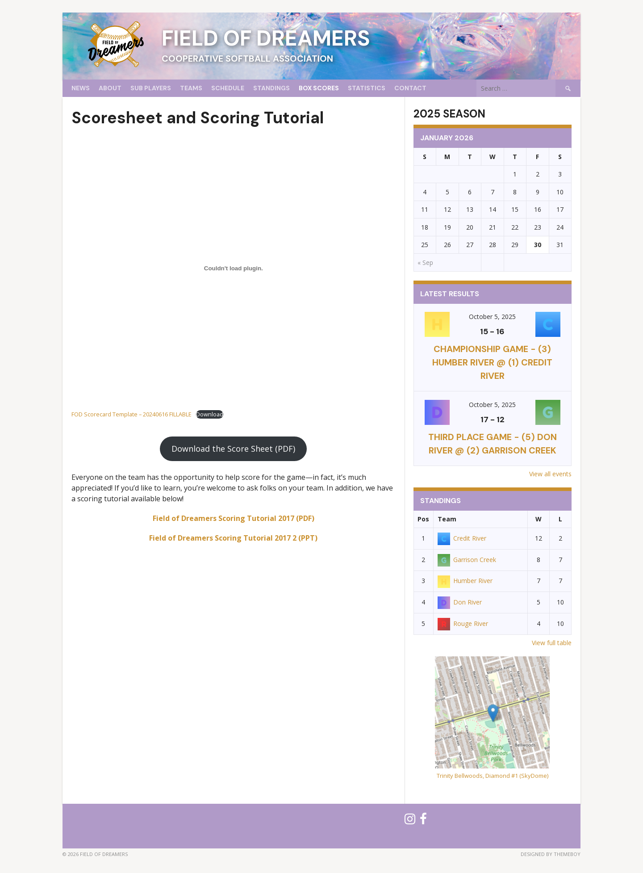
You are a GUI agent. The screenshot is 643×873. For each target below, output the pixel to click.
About (110, 88)
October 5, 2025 (492, 316)
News (80, 88)
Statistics (366, 88)
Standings (271, 88)
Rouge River (463, 623)
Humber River (465, 580)
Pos (423, 519)
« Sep (425, 262)
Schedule (227, 88)
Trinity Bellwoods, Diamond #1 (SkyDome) (492, 776)
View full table (552, 642)
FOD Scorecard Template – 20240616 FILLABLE (131, 414)
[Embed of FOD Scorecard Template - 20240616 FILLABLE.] (233, 268)
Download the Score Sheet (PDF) (233, 448)
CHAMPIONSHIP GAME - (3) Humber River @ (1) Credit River (492, 362)
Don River (460, 602)
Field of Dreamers (266, 38)
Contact (410, 88)
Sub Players (150, 88)
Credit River (462, 538)
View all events (550, 474)
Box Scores (319, 88)
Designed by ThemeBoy (550, 854)
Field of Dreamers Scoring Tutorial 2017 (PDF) (233, 518)
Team (447, 519)
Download (209, 414)
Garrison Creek (467, 559)
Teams (191, 88)
